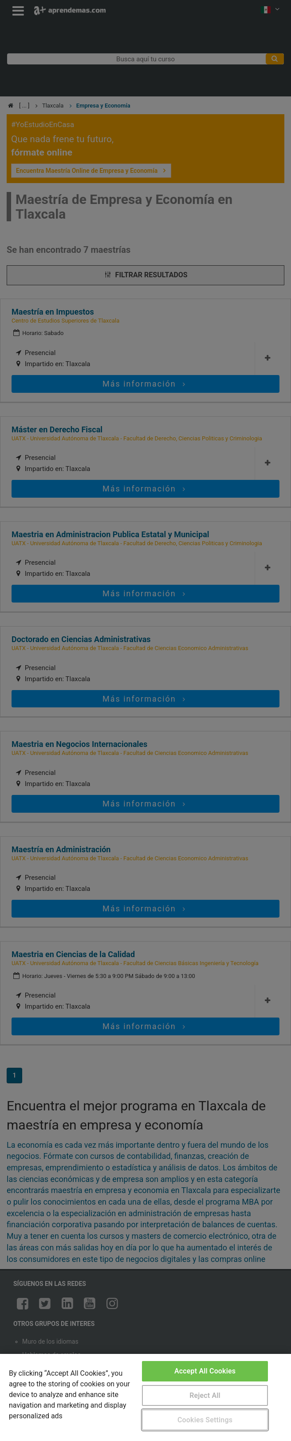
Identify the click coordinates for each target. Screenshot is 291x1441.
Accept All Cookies (205, 1371)
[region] (145, 1397)
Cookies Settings (204, 1420)
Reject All (204, 1395)
